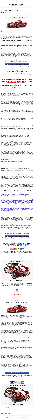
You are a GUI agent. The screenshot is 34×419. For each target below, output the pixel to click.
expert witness (24, 155)
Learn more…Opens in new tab (6, 32)
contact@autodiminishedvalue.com (23, 61)
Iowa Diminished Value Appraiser (17, 4)
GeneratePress (25, 417)
